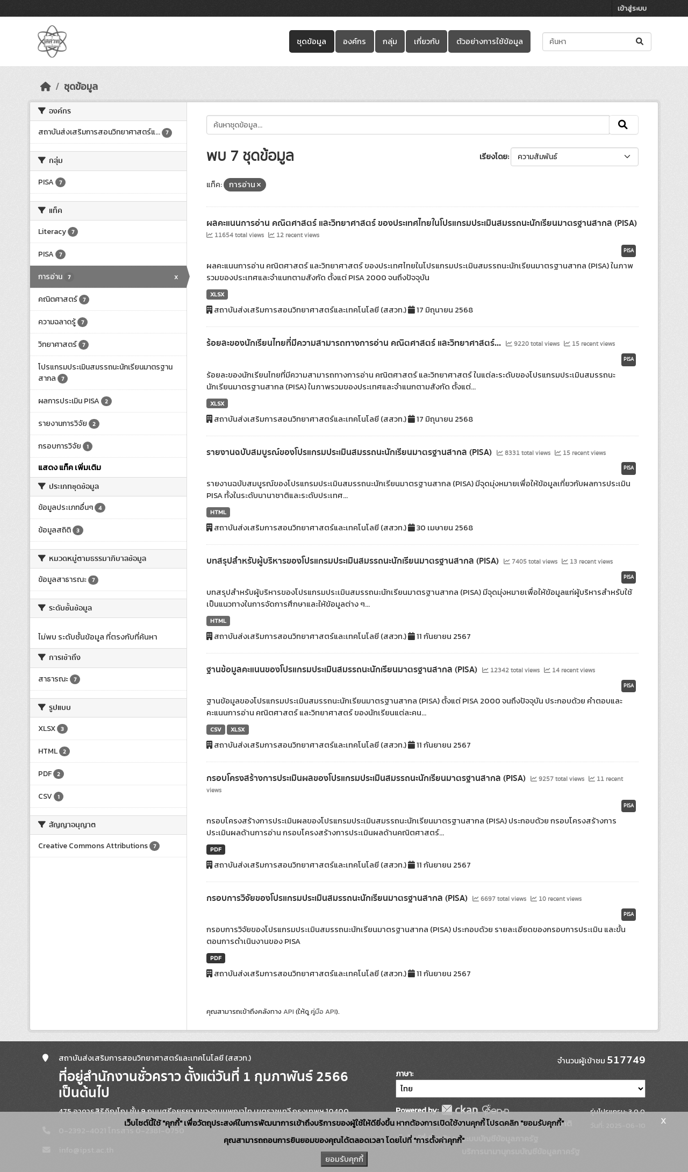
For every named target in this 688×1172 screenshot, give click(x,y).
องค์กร (354, 41)
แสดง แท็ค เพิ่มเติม (69, 467)
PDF (215, 849)
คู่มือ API (323, 1011)
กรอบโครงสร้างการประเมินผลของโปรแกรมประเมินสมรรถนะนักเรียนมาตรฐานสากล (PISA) (367, 778)
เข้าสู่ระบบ (632, 8)
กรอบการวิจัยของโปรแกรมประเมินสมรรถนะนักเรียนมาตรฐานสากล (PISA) (338, 898)
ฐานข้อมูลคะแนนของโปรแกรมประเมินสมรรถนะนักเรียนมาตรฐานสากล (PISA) (342, 670)
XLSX (217, 294)
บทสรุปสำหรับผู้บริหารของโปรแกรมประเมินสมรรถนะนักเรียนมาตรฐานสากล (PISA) (353, 561)
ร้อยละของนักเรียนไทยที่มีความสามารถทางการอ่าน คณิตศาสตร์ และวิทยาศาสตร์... (354, 343)
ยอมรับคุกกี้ (344, 1159)
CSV (215, 729)
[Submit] (640, 41)
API (288, 1011)
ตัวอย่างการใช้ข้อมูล (489, 41)
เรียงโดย (493, 156)
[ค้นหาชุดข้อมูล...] (596, 41)
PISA (629, 250)
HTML (218, 512)
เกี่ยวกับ (427, 41)
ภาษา (404, 1073)
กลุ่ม (390, 41)
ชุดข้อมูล (311, 41)
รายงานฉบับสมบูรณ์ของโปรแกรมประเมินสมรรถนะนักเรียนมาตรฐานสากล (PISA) (350, 452)
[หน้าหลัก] (45, 87)
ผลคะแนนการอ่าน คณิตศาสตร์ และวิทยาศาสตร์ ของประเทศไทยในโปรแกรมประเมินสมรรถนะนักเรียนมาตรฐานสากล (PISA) (421, 223)
